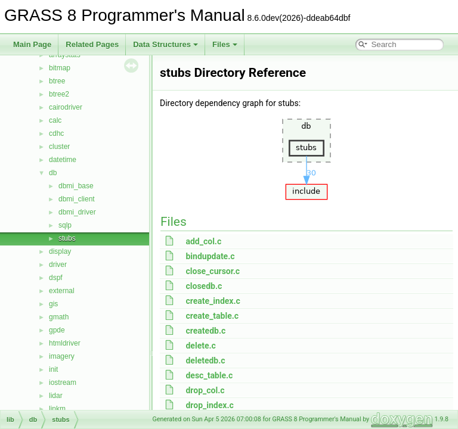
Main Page (32, 44)
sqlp (65, 225)
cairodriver (65, 107)
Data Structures (165, 44)
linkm (57, 409)
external (62, 291)
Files (224, 44)
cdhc (56, 133)
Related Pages (92, 44)
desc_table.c (209, 375)
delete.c (200, 345)
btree (57, 81)
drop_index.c (209, 405)
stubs (67, 238)
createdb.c (205, 330)
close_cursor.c (212, 271)
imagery (62, 356)
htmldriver (65, 343)
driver (58, 264)
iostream (62, 382)
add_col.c (203, 241)
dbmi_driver (77, 212)
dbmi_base (76, 186)
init (53, 369)
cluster (59, 146)
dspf (56, 277)
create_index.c (212, 301)
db (53, 173)
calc (55, 120)
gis (53, 304)
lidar (56, 395)
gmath (59, 317)
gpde (57, 330)
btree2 (59, 94)
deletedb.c (205, 360)
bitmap (59, 68)
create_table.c (212, 316)
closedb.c (203, 286)
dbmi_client (76, 199)
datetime (62, 160)
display (60, 251)
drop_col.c (204, 390)
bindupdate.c (209, 256)
